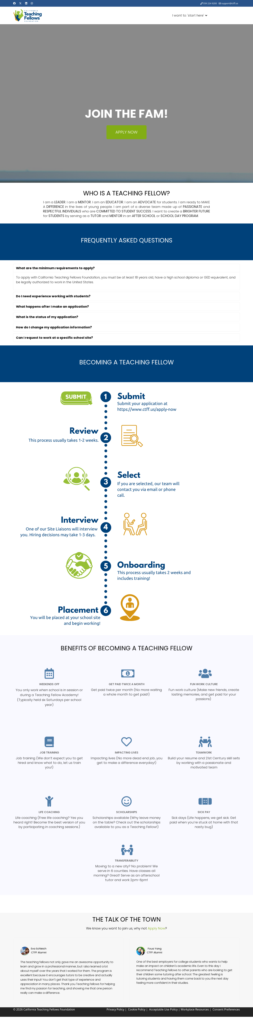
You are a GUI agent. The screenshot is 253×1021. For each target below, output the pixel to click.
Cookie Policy (136, 1009)
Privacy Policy (115, 1009)
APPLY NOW (126, 132)
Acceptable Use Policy (163, 1009)
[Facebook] (14, 3)
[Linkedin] (26, 3)
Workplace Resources (195, 1009)
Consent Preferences (226, 1009)
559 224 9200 (210, 3)
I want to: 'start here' (191, 15)
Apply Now (156, 928)
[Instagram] (32, 3)
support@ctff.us (230, 3)
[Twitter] (20, 3)
